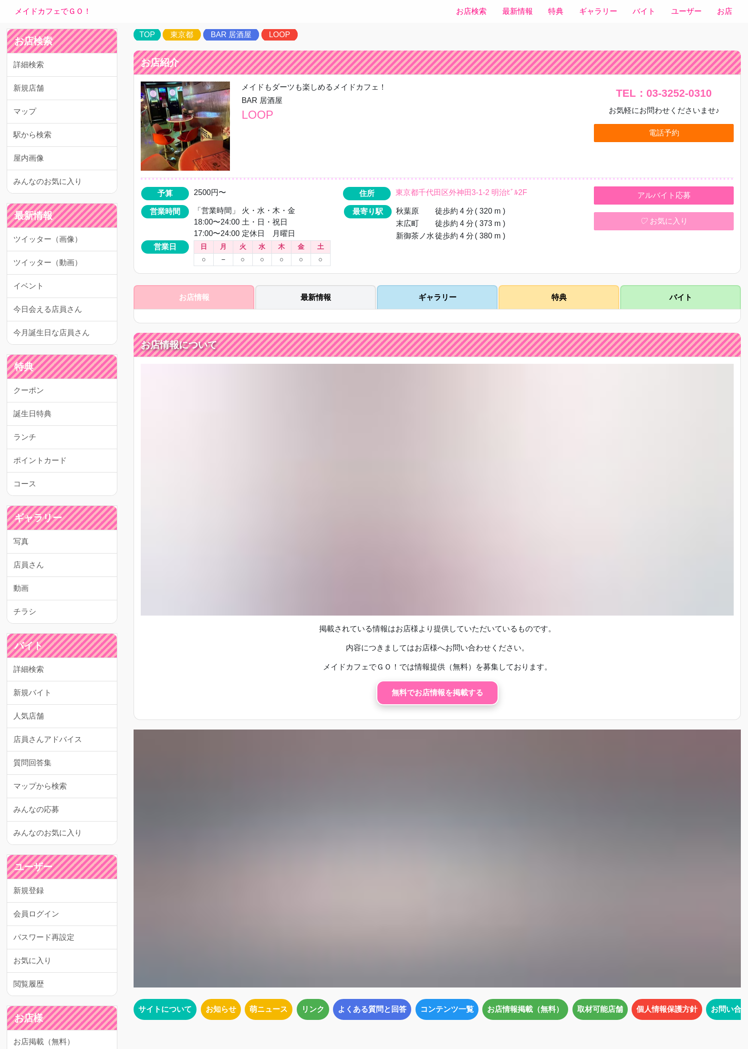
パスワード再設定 (43, 937)
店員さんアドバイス (47, 739)
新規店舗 (28, 88)
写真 (21, 541)
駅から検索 (32, 135)
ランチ (24, 437)
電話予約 (664, 133)
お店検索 (471, 11)
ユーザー (686, 11)
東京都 (181, 35)
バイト (644, 11)
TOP (147, 35)
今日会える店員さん (47, 309)
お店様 (28, 1018)
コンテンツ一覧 (447, 1009)
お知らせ (221, 1009)
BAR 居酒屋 (231, 35)
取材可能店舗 (600, 1009)
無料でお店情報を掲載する (437, 693)
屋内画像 (28, 158)
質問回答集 (32, 763)
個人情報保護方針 (666, 1009)
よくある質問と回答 (372, 1009)
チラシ (24, 611)
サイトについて (165, 1009)
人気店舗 (28, 716)
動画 (21, 588)
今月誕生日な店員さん (51, 333)
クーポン (28, 390)
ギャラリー (598, 11)
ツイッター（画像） (47, 239)
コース (24, 484)
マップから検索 (40, 786)
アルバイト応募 (664, 195)
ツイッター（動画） (47, 262)
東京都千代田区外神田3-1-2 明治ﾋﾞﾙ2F (461, 192)
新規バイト (32, 693)
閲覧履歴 (28, 984)
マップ (24, 111)
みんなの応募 (36, 809)
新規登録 (28, 890)
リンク (312, 1009)
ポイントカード (40, 460)
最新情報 (517, 11)
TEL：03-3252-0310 (664, 93)
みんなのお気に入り (47, 181)
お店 (724, 11)
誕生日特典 (32, 414)
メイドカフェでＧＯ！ (53, 11)
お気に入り (32, 960)
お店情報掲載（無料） (525, 1009)
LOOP (279, 35)
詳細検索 (28, 65)
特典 (555, 11)
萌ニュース (268, 1009)
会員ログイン (36, 914)
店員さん (28, 565)
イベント (28, 286)
